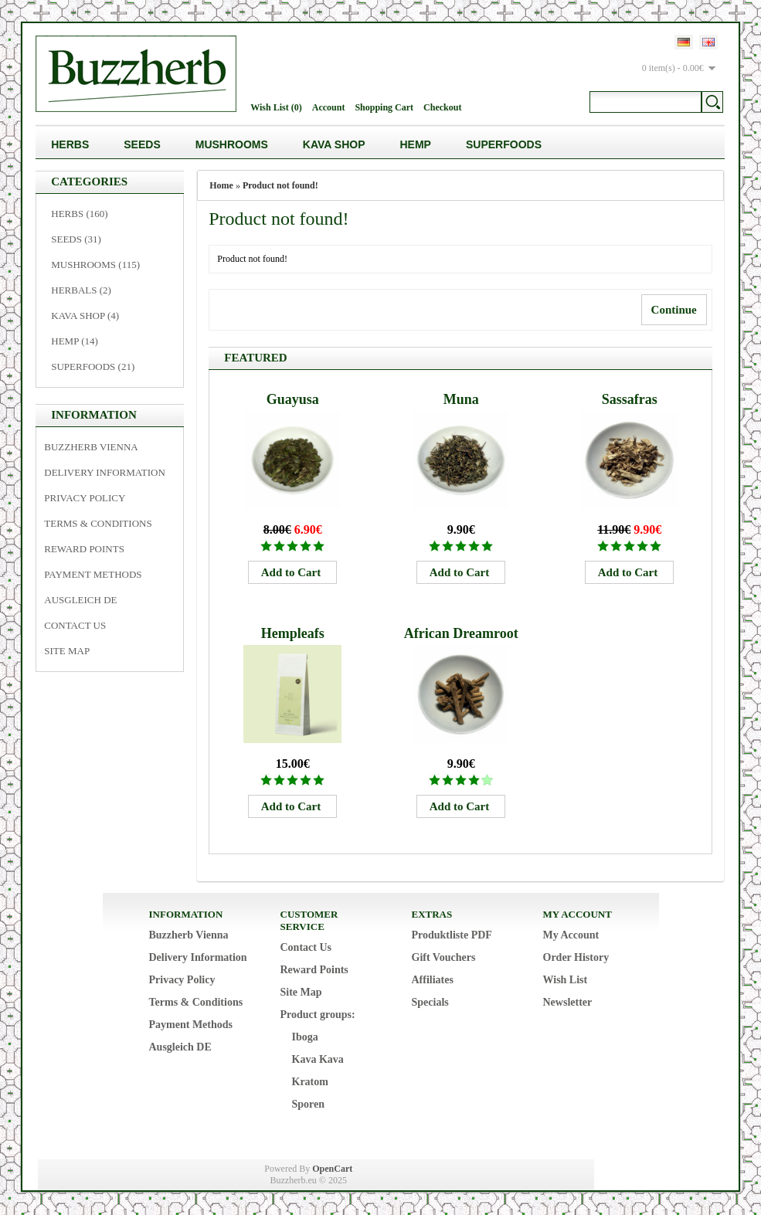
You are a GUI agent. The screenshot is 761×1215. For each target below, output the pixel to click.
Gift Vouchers (444, 957)
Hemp (415, 144)
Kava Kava (318, 1059)
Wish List (565, 980)
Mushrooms (231, 144)
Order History (576, 957)
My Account (571, 935)
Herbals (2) (81, 290)
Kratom (310, 1082)
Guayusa (293, 399)
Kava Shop (334, 144)
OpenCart (332, 1168)
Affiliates (433, 980)
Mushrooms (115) (95, 264)
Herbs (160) (79, 213)
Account (328, 107)
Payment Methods (92, 574)
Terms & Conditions (97, 523)
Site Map (67, 651)
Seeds (142, 144)
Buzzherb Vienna (91, 447)
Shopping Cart (384, 107)
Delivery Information (104, 472)
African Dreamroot (461, 633)
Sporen (308, 1104)
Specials (430, 1002)
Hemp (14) (74, 341)
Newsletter (568, 1002)
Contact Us (75, 625)
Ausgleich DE (80, 600)
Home (221, 185)
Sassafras (629, 399)
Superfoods (504, 144)
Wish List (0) (275, 107)
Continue (674, 310)
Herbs (70, 144)
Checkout (442, 107)
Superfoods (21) (92, 366)
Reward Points (84, 549)
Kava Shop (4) (85, 315)
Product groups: (317, 1014)
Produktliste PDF (452, 935)
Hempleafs (292, 633)
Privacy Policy (84, 498)
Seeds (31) (76, 239)
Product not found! (280, 185)
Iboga (305, 1037)
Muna (461, 399)
